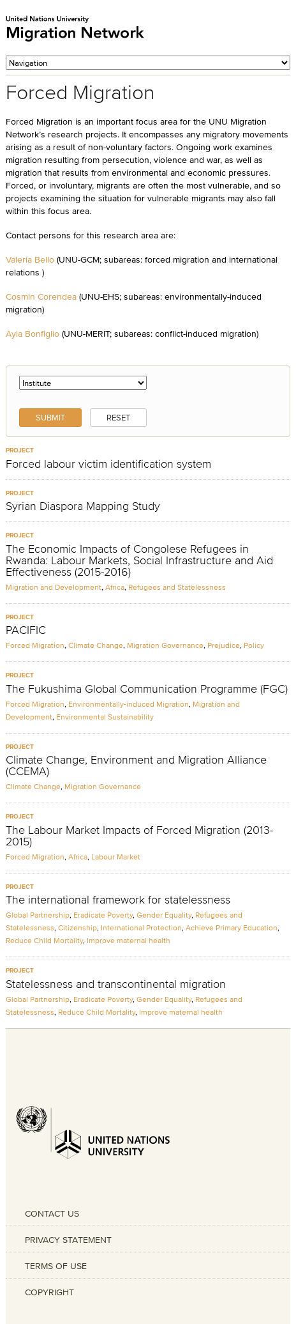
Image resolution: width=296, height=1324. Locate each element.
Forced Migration (35, 645)
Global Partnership (38, 914)
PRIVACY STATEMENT (68, 1239)
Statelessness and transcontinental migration (116, 984)
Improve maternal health (128, 940)
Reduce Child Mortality (44, 940)
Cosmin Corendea (41, 296)
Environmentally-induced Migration (128, 703)
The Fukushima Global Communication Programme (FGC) (147, 688)
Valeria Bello (30, 259)
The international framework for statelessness (118, 899)
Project (20, 450)
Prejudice (223, 645)
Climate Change (95, 645)
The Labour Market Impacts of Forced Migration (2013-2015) (139, 836)
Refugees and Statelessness (177, 586)
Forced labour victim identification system (108, 464)
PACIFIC (26, 630)
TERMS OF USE (56, 1265)
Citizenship (77, 927)
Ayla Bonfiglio (32, 333)
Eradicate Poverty (103, 914)
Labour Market (115, 856)
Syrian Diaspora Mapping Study (83, 506)
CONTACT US (52, 1213)
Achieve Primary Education (232, 927)
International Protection (141, 927)
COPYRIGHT (49, 1292)
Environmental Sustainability (105, 716)
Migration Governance (165, 645)
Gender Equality (164, 914)
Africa (114, 586)
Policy (254, 645)
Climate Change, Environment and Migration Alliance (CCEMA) (136, 765)
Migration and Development (53, 586)
